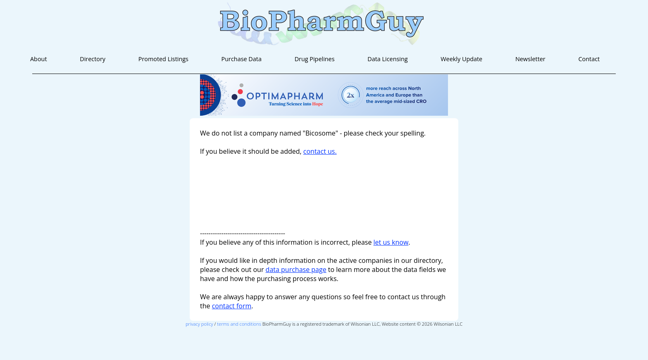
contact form (232, 305)
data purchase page (296, 269)
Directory (92, 59)
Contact (589, 59)
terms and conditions (239, 324)
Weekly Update (461, 59)
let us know (391, 242)
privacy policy (199, 324)
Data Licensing (387, 59)
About (38, 59)
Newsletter (530, 59)
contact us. (320, 151)
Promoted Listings (163, 59)
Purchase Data (242, 59)
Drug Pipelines (315, 59)
